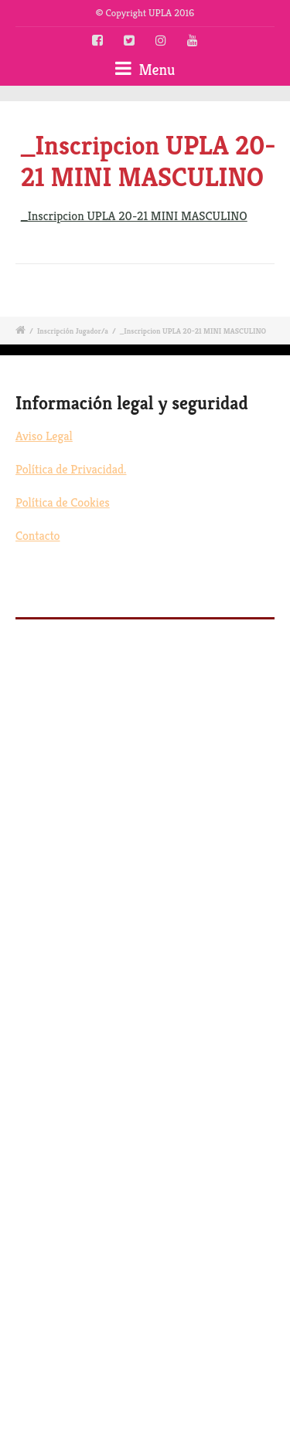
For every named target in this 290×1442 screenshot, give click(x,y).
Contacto (37, 536)
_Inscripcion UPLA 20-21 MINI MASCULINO (134, 216)
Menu (145, 69)
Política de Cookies (62, 502)
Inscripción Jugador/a (72, 331)
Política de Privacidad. (70, 469)
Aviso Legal (44, 436)
